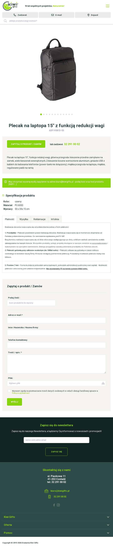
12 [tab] (72, 114)
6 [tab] (55, 114)
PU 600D (19, 205)
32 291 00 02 (72, 144)
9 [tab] (63, 114)
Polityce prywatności (21, 393)
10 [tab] (66, 114)
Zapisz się (56, 452)
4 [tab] (49, 114)
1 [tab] (41, 114)
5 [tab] (52, 114)
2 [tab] (43, 114)
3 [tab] (46, 114)
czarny (18, 201)
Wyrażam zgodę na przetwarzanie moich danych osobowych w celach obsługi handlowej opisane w (55, 392)
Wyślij (14, 402)
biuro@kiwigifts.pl (60, 491)
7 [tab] (58, 114)
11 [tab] (69, 114)
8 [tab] (60, 114)
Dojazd (94, 15)
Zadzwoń (22, 15)
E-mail (58, 15)
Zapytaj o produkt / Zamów (26, 144)
